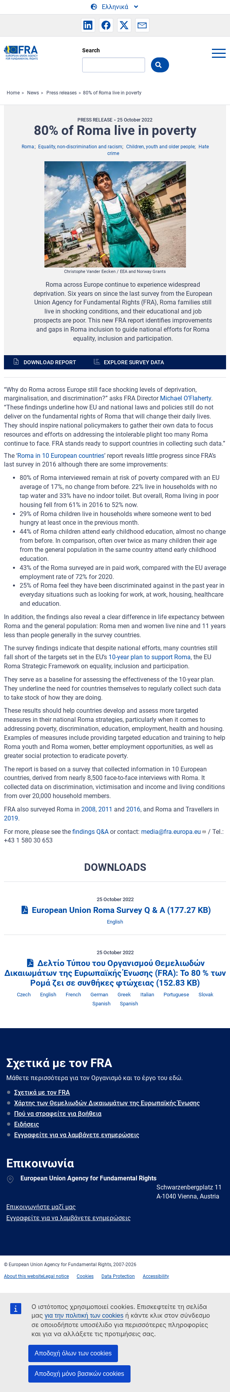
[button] (88, 25)
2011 (105, 809)
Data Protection (118, 1276)
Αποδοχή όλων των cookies (73, 1353)
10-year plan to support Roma (150, 657)
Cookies (85, 1276)
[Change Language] (115, 7)
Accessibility (156, 1276)
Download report (50, 362)
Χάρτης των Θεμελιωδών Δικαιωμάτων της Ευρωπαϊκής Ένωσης (107, 1103)
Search (91, 50)
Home (13, 93)
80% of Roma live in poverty (112, 93)
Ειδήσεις (26, 1124)
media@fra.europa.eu (173, 831)
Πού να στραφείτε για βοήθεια (57, 1113)
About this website (23, 1276)
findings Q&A (90, 831)
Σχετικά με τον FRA (42, 1092)
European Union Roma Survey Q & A (114, 910)
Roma (28, 146)
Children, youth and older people (160, 146)
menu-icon (218, 53)
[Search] (113, 64)
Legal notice (56, 1276)
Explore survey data (134, 362)
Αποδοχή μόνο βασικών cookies (79, 1373)
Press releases (61, 93)
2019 (11, 818)
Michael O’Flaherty (185, 398)
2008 (88, 809)
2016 (133, 809)
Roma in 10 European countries (60, 455)
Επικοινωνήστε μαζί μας (41, 1207)
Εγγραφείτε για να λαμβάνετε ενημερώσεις (76, 1135)
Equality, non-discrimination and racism (80, 146)
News (33, 93)
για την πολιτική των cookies (84, 1315)
